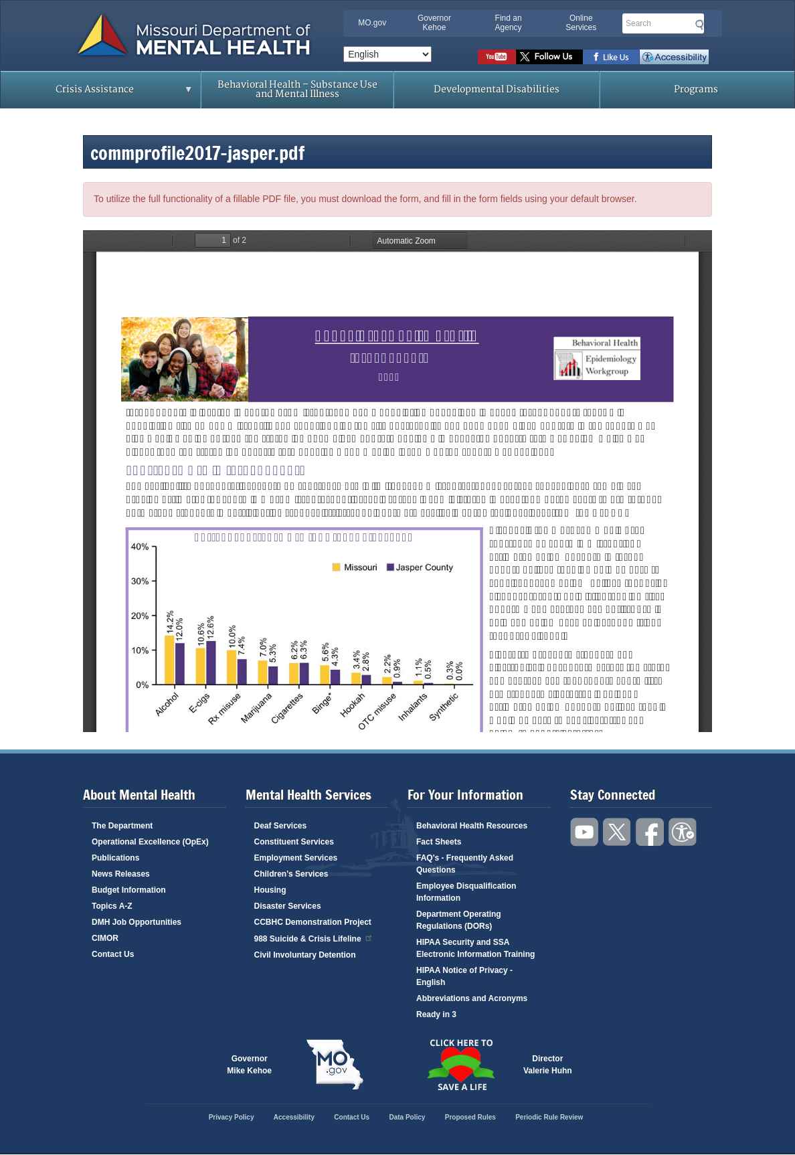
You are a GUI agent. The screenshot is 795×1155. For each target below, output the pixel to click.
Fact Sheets (438, 842)
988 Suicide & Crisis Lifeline (313, 938)
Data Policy (407, 1117)
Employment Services (296, 858)
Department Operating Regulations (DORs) (458, 920)
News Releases (121, 874)
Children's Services (291, 874)
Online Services (580, 22)
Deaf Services (280, 825)
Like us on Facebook (611, 57)
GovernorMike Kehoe (249, 1064)
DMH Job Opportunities (136, 922)
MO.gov (372, 22)
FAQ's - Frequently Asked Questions (464, 864)
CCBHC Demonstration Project (312, 922)
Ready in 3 (436, 1014)
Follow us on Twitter (549, 57)
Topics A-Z (112, 906)
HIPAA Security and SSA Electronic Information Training (475, 948)
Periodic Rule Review (549, 1117)
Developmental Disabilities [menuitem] (496, 89)
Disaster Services (287, 906)
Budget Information (129, 890)
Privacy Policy (231, 1117)
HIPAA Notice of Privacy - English (464, 976)
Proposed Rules (470, 1117)
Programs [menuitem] (696, 89)
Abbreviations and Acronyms (471, 998)
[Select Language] (387, 54)
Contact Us (113, 954)
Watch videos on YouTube (497, 57)
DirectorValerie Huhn (547, 1064)
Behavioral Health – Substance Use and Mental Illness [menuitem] (297, 89)
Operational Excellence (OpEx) (150, 842)
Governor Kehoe (434, 22)
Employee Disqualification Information (466, 892)
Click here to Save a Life (460, 1064)
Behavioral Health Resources (471, 825)
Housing (270, 890)
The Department (122, 825)
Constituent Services (294, 842)
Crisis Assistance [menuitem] (98, 94)
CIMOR (105, 938)
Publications (115, 858)
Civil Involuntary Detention (305, 955)
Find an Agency (508, 22)
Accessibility (674, 57)
